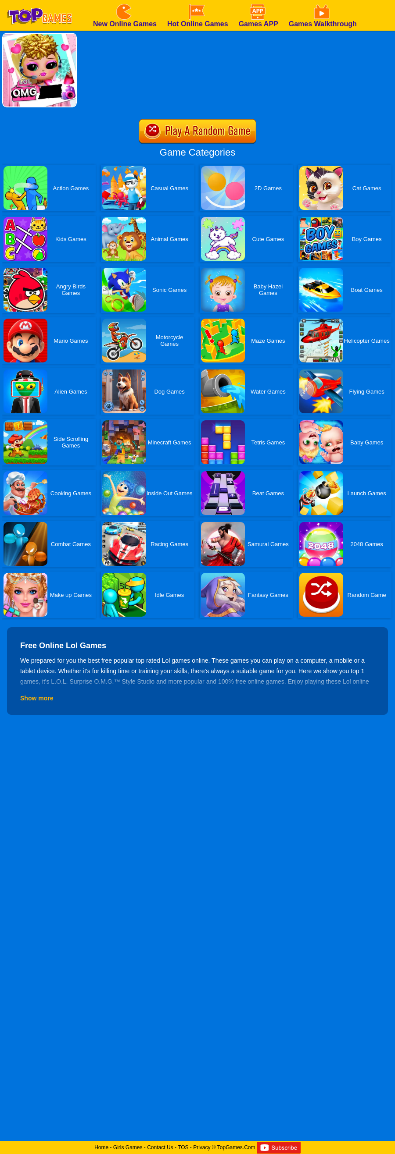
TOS (183, 1147)
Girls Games (128, 1147)
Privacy (201, 1147)
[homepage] (39, 3)
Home (101, 1147)
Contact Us (160, 1147)
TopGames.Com (236, 1147)
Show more (36, 698)
